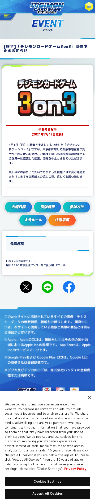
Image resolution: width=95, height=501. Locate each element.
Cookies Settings (47, 481)
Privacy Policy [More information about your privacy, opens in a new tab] (75, 469)
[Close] (89, 397)
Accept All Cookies (47, 493)
